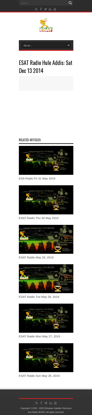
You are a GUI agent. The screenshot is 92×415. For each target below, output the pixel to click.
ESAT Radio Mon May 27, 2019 (39, 336)
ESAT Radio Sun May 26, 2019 (39, 375)
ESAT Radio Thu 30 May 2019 (39, 218)
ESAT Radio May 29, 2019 (36, 257)
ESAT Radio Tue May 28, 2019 (39, 296)
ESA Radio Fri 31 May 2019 (37, 178)
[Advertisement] (46, 113)
